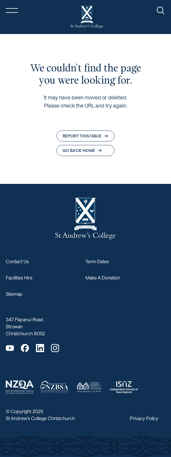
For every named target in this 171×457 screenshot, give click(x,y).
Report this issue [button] (85, 135)
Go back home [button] (82, 150)
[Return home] (87, 17)
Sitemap (14, 294)
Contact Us (17, 261)
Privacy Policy (144, 418)
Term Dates (97, 261)
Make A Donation (103, 277)
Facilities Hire (19, 277)
